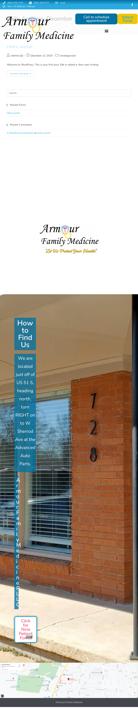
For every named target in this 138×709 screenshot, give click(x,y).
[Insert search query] (69, 93)
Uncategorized (67, 56)
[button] (106, 31)
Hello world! (13, 113)
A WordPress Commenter (20, 133)
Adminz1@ (17, 56)
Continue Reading (22, 73)
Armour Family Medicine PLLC (18, 543)
